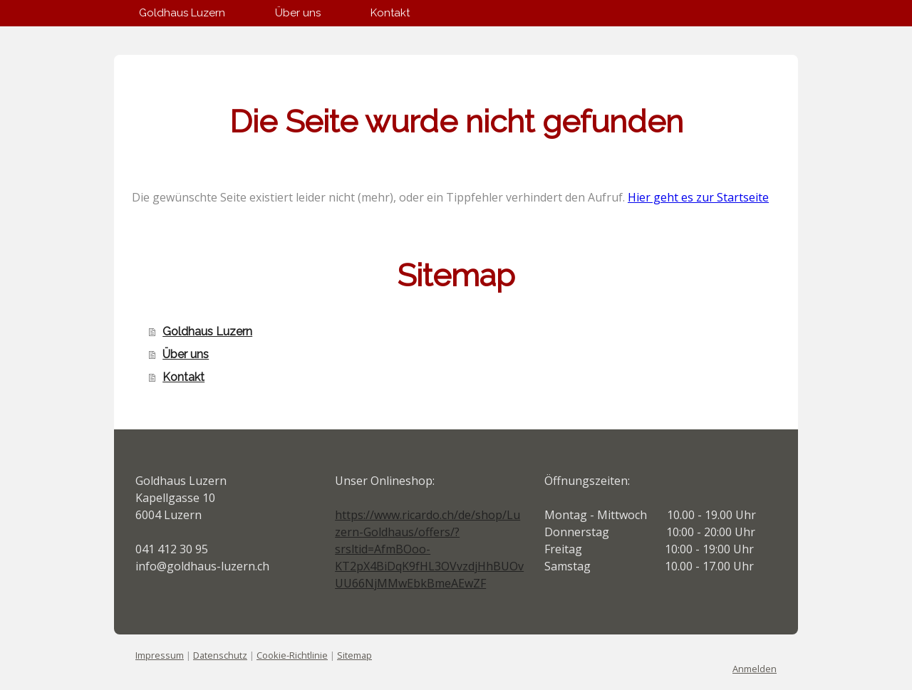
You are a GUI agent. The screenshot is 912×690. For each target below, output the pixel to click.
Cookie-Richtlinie (292, 655)
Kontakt (390, 12)
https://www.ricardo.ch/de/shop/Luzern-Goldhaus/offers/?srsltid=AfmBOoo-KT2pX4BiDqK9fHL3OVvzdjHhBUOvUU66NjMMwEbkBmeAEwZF (429, 549)
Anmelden (754, 668)
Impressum (159, 655)
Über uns (298, 12)
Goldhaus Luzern (182, 12)
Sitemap (354, 655)
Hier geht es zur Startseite (698, 197)
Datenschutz (220, 655)
